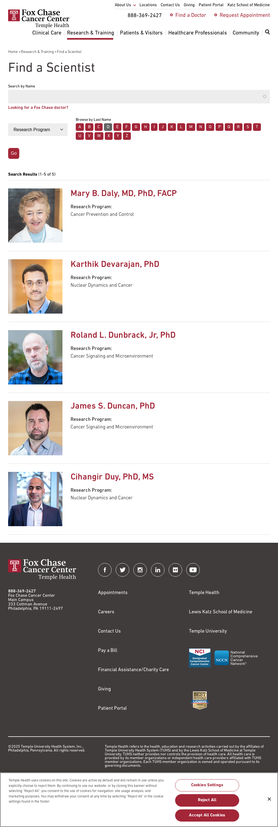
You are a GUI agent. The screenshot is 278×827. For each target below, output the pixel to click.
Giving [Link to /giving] (104, 689)
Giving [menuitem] (189, 5)
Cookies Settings (207, 788)
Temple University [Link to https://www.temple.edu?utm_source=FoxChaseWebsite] (208, 631)
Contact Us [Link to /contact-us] (109, 631)
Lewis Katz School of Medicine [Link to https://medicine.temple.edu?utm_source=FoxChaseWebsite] (220, 612)
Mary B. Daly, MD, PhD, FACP (124, 194)
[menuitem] (267, 35)
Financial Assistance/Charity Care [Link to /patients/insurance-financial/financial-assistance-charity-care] (133, 670)
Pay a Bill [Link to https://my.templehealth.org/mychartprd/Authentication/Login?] (107, 650)
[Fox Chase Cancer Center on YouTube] (193, 570)
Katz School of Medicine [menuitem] (249, 5)
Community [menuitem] (246, 33)
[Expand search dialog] (267, 33)
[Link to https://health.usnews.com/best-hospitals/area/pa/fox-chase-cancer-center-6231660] (200, 700)
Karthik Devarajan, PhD (115, 264)
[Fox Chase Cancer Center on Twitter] (122, 570)
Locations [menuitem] (148, 5)
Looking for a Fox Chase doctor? (38, 108)
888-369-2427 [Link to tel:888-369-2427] (22, 591)
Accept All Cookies (207, 818)
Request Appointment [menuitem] (245, 15)
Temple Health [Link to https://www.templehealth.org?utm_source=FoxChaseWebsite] (204, 592)
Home (13, 52)
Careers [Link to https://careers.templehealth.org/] (106, 612)
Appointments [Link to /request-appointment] (113, 592)
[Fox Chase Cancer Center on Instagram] (140, 570)
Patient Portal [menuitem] (211, 5)
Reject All (207, 803)
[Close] (269, 802)
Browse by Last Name (93, 120)
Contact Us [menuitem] (170, 5)
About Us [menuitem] (123, 5)
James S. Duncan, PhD (113, 406)
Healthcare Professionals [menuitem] (197, 33)
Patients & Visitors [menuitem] (141, 33)
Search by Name (21, 87)
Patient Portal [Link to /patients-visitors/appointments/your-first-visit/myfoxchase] (112, 708)
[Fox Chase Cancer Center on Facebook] (105, 570)
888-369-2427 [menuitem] (145, 15)
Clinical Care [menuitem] (46, 33)
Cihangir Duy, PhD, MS (112, 477)
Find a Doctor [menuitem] (190, 15)
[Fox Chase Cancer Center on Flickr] (175, 570)
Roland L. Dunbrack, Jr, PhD (123, 335)
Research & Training (37, 52)
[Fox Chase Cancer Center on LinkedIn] (158, 570)
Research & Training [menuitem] (90, 33)
